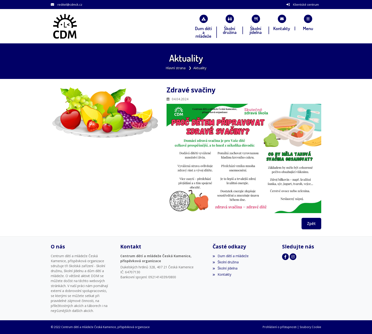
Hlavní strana (176, 68)
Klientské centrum (306, 4)
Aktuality (199, 68)
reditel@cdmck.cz (69, 4)
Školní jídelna (225, 268)
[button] (308, 22)
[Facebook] (285, 256)
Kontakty (222, 274)
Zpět (311, 223)
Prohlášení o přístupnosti (280, 327)
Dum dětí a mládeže (230, 256)
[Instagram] (293, 256)
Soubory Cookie (310, 327)
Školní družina (225, 262)
